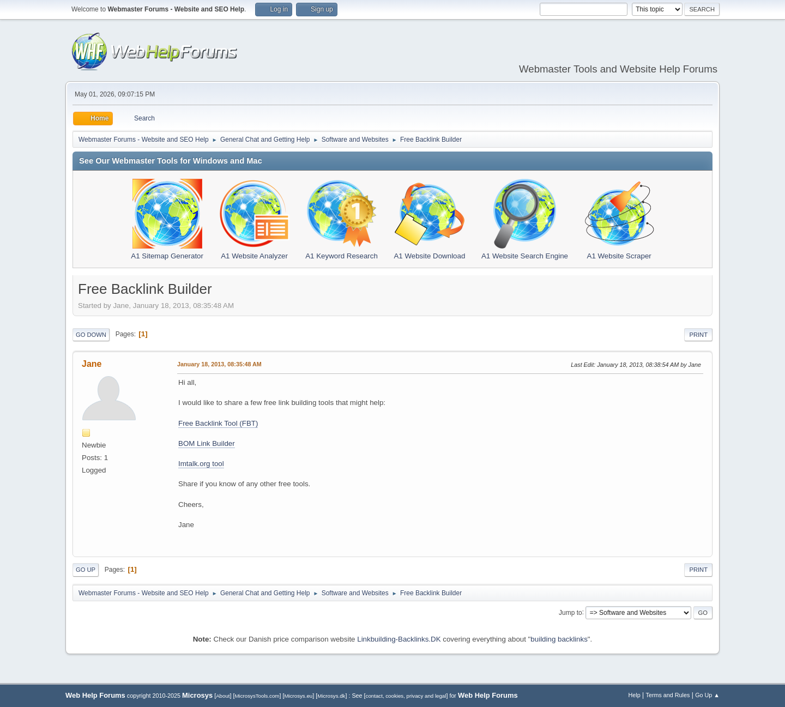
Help (635, 695)
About (223, 696)
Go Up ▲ (707, 695)
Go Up (85, 569)
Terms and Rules (668, 695)
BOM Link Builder (206, 443)
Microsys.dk (331, 696)
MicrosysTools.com (257, 696)
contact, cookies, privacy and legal (406, 696)
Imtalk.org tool (201, 464)
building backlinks (558, 639)
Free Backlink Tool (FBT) (218, 423)
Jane (91, 363)
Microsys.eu (298, 696)
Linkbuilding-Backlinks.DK (398, 639)
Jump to (570, 612)
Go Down (91, 334)
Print (698, 334)
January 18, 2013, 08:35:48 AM (219, 364)
